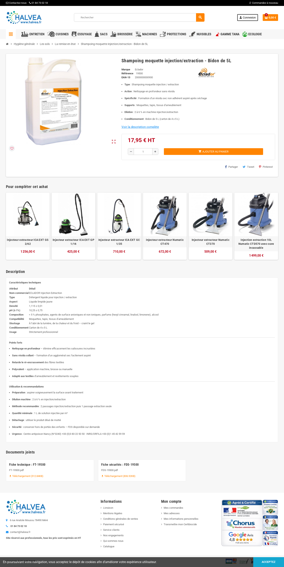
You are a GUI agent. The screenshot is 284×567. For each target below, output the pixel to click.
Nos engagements (113, 535)
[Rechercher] (139, 17)
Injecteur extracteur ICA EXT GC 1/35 (119, 241)
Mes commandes (173, 507)
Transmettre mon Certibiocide (180, 524)
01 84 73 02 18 (38, 2)
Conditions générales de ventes (120, 518)
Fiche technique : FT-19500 (27, 464)
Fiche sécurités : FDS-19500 (120, 464)
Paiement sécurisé (113, 524)
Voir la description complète (140, 127)
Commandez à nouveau (263, 2)
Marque (125, 69)
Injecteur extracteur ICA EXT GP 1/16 (73, 241)
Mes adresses (172, 513)
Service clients (111, 529)
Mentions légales (112, 513)
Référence (127, 73)
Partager (231, 166)
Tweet (248, 166)
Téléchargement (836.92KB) (118, 476)
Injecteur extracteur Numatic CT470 (165, 241)
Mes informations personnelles (181, 518)
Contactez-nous (16, 2)
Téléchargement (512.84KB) (26, 476)
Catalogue (108, 546)
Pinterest (266, 166)
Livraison (108, 507)
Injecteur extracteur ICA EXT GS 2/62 (28, 241)
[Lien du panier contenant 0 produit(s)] (270, 17)
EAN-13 (125, 77)
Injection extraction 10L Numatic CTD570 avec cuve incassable (256, 243)
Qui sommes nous (113, 540)
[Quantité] (143, 151)
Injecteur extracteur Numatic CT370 (210, 241)
